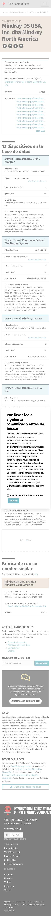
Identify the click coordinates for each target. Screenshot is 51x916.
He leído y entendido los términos (27, 495)
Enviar (14, 500)
